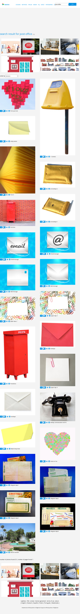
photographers (49, 4)
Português (47, 603)
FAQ (39, 4)
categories (18, 4)
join (73, 4)
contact (42, 4)
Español (35, 603)
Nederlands (55, 603)
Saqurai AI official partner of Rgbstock (49, 607)
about (57, 601)
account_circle (9, 111)
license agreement (40, 601)
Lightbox (23, 601)
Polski (41, 603)
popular (30, 4)
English (23, 603)
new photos (24, 4)
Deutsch (29, 603)
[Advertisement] (40, 20)
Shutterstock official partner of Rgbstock (31, 607)
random (35, 4)
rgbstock (5, 4)
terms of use (50, 601)
